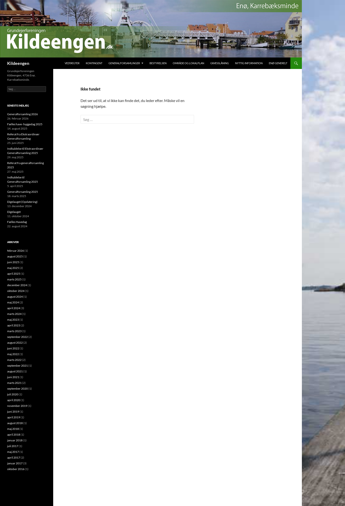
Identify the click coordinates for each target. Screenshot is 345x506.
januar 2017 (15, 463)
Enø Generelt (278, 63)
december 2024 (17, 285)
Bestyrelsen (158, 63)
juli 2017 (12, 446)
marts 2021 (14, 383)
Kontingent (94, 63)
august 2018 (15, 423)
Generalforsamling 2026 (22, 114)
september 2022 (17, 337)
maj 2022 (13, 354)
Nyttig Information (249, 63)
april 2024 (13, 308)
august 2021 (15, 371)
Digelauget (14, 212)
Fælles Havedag (17, 222)
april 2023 (13, 325)
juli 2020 (12, 394)
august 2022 (15, 342)
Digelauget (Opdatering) (22, 202)
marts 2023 (14, 331)
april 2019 (13, 417)
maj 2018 (13, 429)
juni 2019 (13, 411)
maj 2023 (13, 319)
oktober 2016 (15, 469)
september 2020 (17, 388)
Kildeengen (18, 63)
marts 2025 (14, 279)
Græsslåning (219, 63)
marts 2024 (14, 314)
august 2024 (15, 296)
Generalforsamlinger (124, 63)
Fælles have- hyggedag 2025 (24, 124)
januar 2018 (15, 440)
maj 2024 (13, 302)
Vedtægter (72, 63)
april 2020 (13, 400)
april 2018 (13, 434)
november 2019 (17, 406)
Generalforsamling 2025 (22, 191)
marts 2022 (14, 360)
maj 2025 (13, 268)
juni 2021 (13, 377)
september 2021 (17, 365)
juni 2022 (13, 348)
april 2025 (13, 273)
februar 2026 (15, 250)
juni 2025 (13, 262)
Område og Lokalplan (188, 63)
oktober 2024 (15, 291)
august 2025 (15, 256)
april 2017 (13, 457)
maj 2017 (13, 452)
